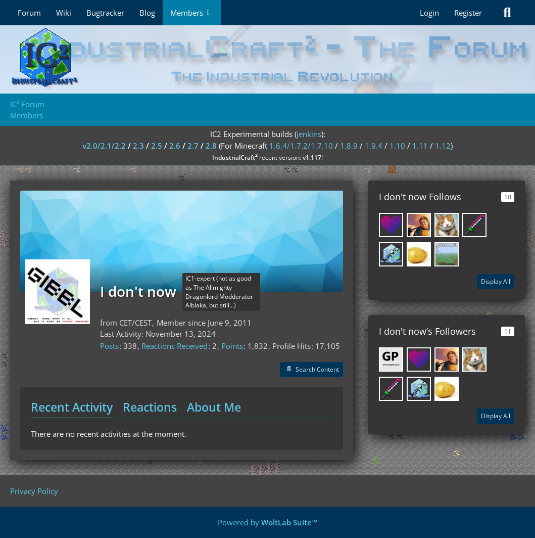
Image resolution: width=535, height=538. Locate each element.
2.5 (156, 146)
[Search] (507, 12)
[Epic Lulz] (391, 254)
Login (429, 13)
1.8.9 (349, 146)
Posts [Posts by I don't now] (109, 346)
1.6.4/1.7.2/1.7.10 (301, 146)
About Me (214, 407)
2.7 (193, 146)
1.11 (420, 146)
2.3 (138, 146)
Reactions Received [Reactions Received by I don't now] (174, 346)
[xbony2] (391, 225)
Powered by (268, 522)
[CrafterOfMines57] (446, 254)
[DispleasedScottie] (419, 225)
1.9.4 (373, 146)
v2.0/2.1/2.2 (104, 146)
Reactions (150, 407)
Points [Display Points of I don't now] (232, 346)
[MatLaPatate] (419, 254)
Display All (495, 281)
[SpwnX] (446, 225)
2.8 (211, 146)
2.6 (174, 146)
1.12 (443, 146)
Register (468, 13)
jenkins (309, 134)
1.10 (397, 146)
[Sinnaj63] (474, 225)
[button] (311, 369)
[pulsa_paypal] (391, 359)
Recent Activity (72, 407)
